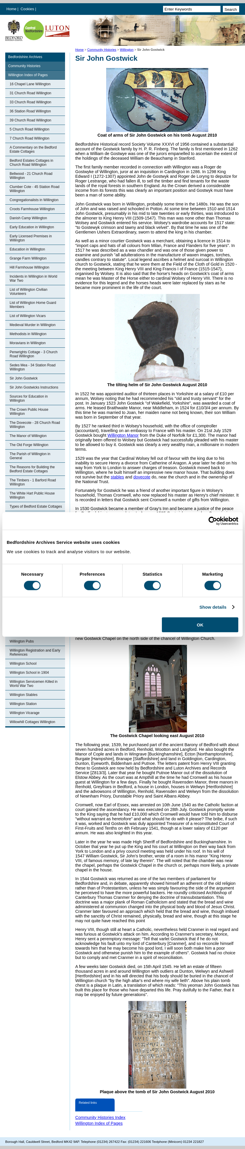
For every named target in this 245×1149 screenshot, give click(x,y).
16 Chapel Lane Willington (30, 84)
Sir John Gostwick (24, 378)
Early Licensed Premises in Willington (31, 238)
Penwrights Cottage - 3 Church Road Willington (33, 354)
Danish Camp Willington (28, 218)
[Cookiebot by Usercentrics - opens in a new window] (212, 521)
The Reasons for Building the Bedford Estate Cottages (32, 469)
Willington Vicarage (25, 713)
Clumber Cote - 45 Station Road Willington (35, 189)
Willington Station (23, 704)
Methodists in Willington (28, 334)
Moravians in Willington (28, 343)
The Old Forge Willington (29, 445)
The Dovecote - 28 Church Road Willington (35, 425)
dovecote (141, 477)
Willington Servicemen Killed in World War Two (33, 684)
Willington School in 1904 (29, 673)
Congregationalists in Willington (34, 200)
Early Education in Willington (32, 227)
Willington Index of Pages (28, 75)
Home (11, 9)
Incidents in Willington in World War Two (33, 278)
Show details (213, 607)
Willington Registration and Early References (35, 652)
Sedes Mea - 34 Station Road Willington (32, 367)
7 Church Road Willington (29, 138)
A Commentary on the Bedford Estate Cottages (33, 149)
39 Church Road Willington (30, 120)
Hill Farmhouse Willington (29, 267)
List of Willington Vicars (28, 316)
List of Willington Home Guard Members (33, 305)
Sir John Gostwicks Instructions (34, 387)
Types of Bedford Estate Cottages (36, 506)
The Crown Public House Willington (29, 412)
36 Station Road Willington (30, 111)
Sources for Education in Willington (29, 398)
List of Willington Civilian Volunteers (28, 292)
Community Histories (101, 49)
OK (200, 624)
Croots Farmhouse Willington (32, 209)
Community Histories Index (100, 1117)
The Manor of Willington (28, 436)
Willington (127, 49)
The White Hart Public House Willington (32, 495)
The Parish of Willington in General (30, 456)
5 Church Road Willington (29, 129)
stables (117, 477)
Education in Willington (27, 249)
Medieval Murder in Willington (32, 325)
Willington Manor (123, 435)
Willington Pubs (22, 641)
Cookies (28, 9)
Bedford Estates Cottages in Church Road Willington (31, 163)
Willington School (23, 663)
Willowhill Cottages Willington (32, 722)
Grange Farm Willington (28, 258)
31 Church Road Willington (30, 93)
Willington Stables (23, 695)
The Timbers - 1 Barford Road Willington (33, 482)
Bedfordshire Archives (25, 57)
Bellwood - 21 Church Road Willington (31, 176)
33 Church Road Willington (30, 102)
